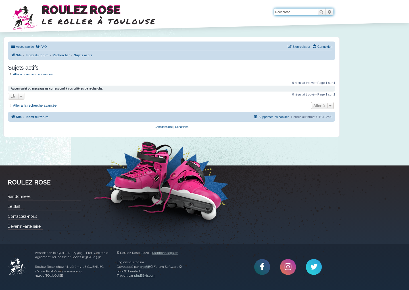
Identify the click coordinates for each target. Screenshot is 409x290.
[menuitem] (41, 46)
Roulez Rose (17, 267)
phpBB (145, 267)
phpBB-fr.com (144, 275)
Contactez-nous (22, 216)
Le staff (14, 206)
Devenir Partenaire (24, 226)
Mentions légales (165, 253)
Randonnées (19, 196)
